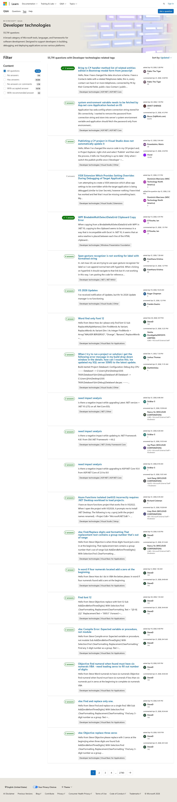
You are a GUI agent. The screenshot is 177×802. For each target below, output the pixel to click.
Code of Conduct (117, 793)
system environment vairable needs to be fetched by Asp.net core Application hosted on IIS (108, 104)
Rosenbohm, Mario (155, 144)
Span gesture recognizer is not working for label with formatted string (108, 257)
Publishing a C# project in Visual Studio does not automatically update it (106, 142)
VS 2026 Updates (88, 290)
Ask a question (166, 11)
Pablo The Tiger (154, 71)
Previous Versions (25, 793)
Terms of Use (101, 793)
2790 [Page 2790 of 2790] (121, 772)
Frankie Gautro (153, 304)
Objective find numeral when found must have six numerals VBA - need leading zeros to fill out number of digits (108, 666)
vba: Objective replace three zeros (97, 732)
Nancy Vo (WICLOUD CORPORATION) (156, 413)
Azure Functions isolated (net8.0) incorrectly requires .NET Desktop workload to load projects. (108, 499)
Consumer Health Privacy (79, 793)
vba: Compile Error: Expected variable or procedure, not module (107, 630)
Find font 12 (84, 597)
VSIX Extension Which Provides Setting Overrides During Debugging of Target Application (106, 177)
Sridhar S (151, 401)
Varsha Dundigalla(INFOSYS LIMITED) (156, 335)
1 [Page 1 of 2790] (93, 772)
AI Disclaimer (8, 793)
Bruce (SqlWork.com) (156, 116)
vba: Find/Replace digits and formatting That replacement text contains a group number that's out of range (108, 534)
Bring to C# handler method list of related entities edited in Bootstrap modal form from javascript (107, 69)
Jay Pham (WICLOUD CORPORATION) (156, 446)
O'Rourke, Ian (153, 220)
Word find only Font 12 (91, 318)
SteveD (150, 321)
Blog (38, 793)
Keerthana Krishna (155, 259)
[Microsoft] (5, 4)
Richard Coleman (154, 500)
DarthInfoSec (153, 367)
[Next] (130, 772)
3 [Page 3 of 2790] (105, 772)
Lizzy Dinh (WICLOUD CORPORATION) (156, 512)
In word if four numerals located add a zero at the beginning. (106, 571)
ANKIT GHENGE (154, 105)
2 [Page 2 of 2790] (99, 772)
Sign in (171, 3)
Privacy (60, 793)
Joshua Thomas (154, 357)
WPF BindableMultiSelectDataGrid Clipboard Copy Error (107, 218)
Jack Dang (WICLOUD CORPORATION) (156, 479)
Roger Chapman (154, 293)
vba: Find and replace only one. (95, 701)
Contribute (49, 793)
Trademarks (134, 793)
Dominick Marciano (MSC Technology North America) (158, 181)
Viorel (149, 154)
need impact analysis (90, 398)
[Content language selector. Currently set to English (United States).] (16, 787)
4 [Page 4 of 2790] (111, 772)
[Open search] (164, 3)
